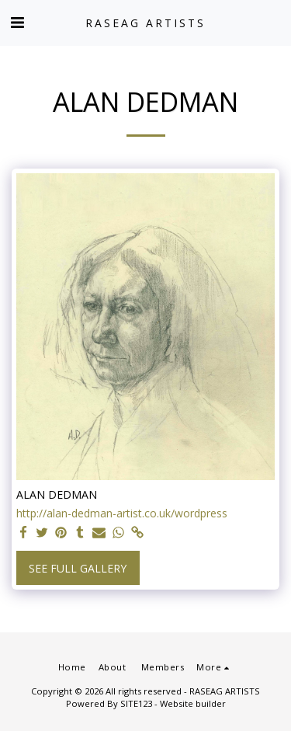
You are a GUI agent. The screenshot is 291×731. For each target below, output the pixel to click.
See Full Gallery (77, 568)
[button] (17, 22)
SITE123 (136, 703)
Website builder (193, 703)
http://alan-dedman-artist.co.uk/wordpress (121, 513)
